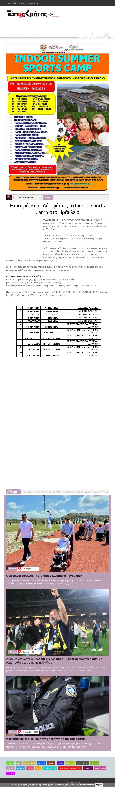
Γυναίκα (30, 768)
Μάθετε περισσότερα (85, 785)
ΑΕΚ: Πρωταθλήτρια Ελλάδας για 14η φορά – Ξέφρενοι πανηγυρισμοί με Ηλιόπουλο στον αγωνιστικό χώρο (54, 661)
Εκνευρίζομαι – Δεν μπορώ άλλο (70, 768)
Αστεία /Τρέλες (100, 768)
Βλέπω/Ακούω (29, 763)
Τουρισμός (20, 768)
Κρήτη (19, 763)
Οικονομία (41, 763)
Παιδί (38, 768)
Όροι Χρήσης (66, 782)
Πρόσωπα (87, 768)
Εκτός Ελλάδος (82, 763)
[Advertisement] (58, 25)
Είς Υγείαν (94, 763)
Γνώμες (60, 763)
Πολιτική (51, 763)
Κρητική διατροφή (50, 768)
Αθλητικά (48, 197)
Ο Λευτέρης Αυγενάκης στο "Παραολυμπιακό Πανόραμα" (44, 575)
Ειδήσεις (10, 763)
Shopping (10, 773)
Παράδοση (70, 763)
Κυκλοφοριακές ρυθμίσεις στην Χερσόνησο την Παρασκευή (46, 739)
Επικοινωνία (75, 782)
